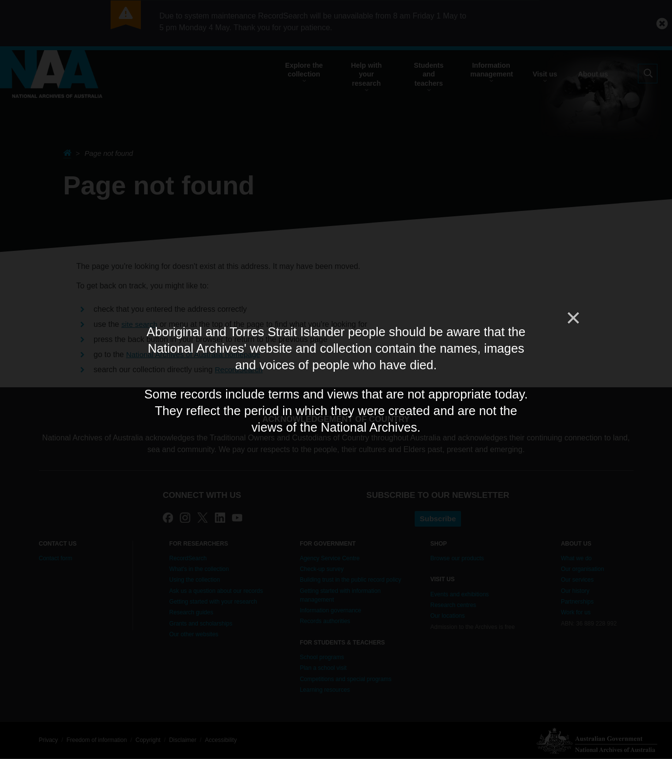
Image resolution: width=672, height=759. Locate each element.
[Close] (572, 318)
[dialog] (336, 379)
